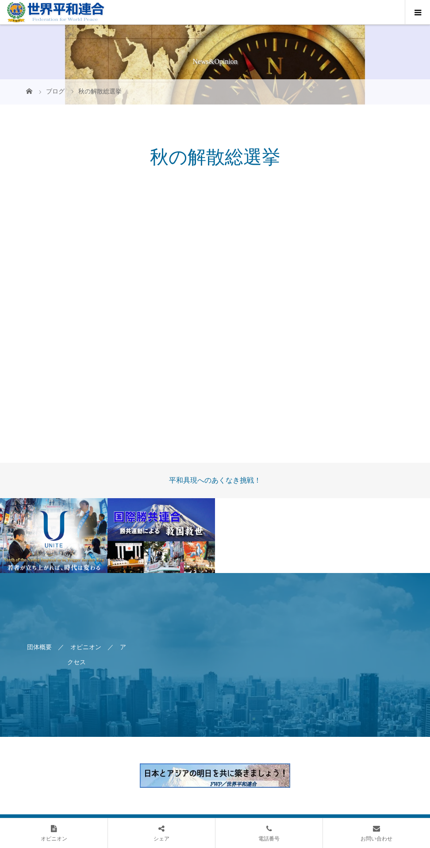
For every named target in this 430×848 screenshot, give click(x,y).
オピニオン (85, 647)
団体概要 (39, 647)
